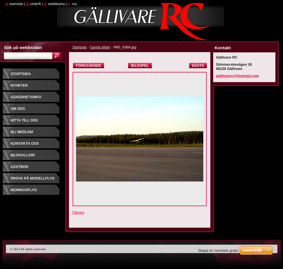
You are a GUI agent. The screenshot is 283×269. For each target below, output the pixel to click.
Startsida (79, 47)
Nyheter (19, 85)
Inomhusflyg (23, 190)
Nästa (198, 65)
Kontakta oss (24, 143)
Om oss (17, 108)
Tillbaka (78, 212)
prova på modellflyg (32, 178)
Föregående (88, 65)
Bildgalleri (22, 155)
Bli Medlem (21, 132)
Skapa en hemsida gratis (218, 250)
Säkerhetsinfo (26, 97)
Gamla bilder (100, 47)
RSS (74, 4)
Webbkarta (56, 4)
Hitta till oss (24, 120)
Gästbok (19, 167)
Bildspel (140, 65)
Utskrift (35, 4)
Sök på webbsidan (23, 47)
